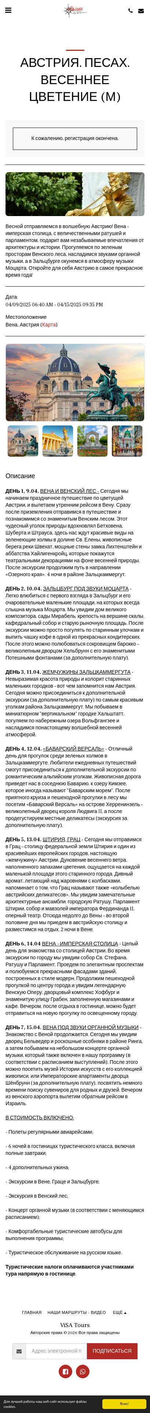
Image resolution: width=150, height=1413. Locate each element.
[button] (8, 10)
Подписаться (112, 1351)
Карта (49, 325)
